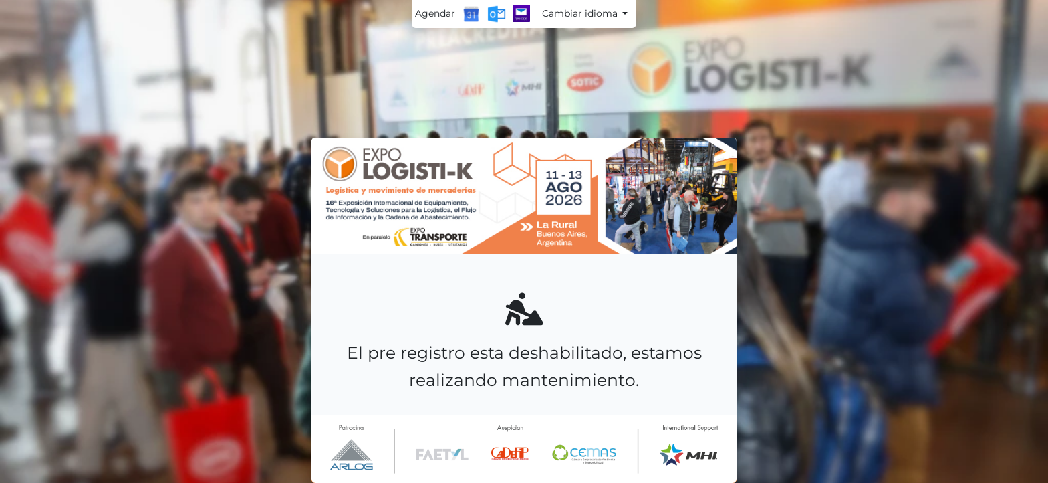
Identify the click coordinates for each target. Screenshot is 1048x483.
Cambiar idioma (581, 13)
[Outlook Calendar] (496, 14)
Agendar (435, 13)
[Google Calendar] (471, 14)
